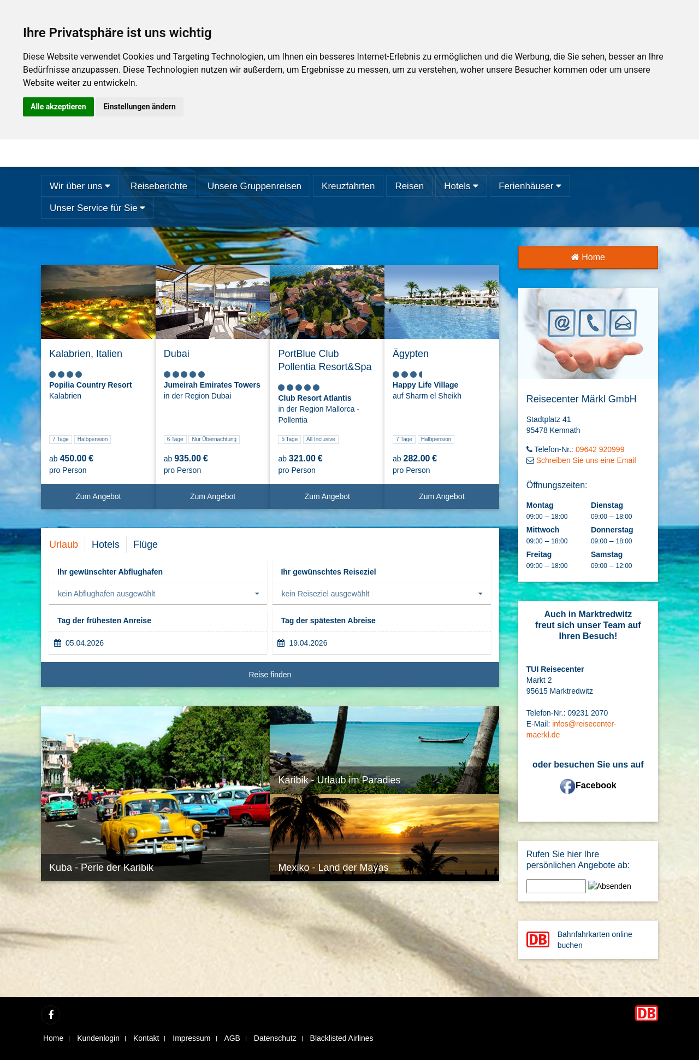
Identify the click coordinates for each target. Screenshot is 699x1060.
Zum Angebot (111, 500)
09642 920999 (600, 449)
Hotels (106, 544)
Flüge (145, 544)
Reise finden (369, 678)
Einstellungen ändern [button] (139, 106)
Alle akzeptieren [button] (58, 106)
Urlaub (63, 544)
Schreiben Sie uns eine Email (586, 460)
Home (588, 257)
